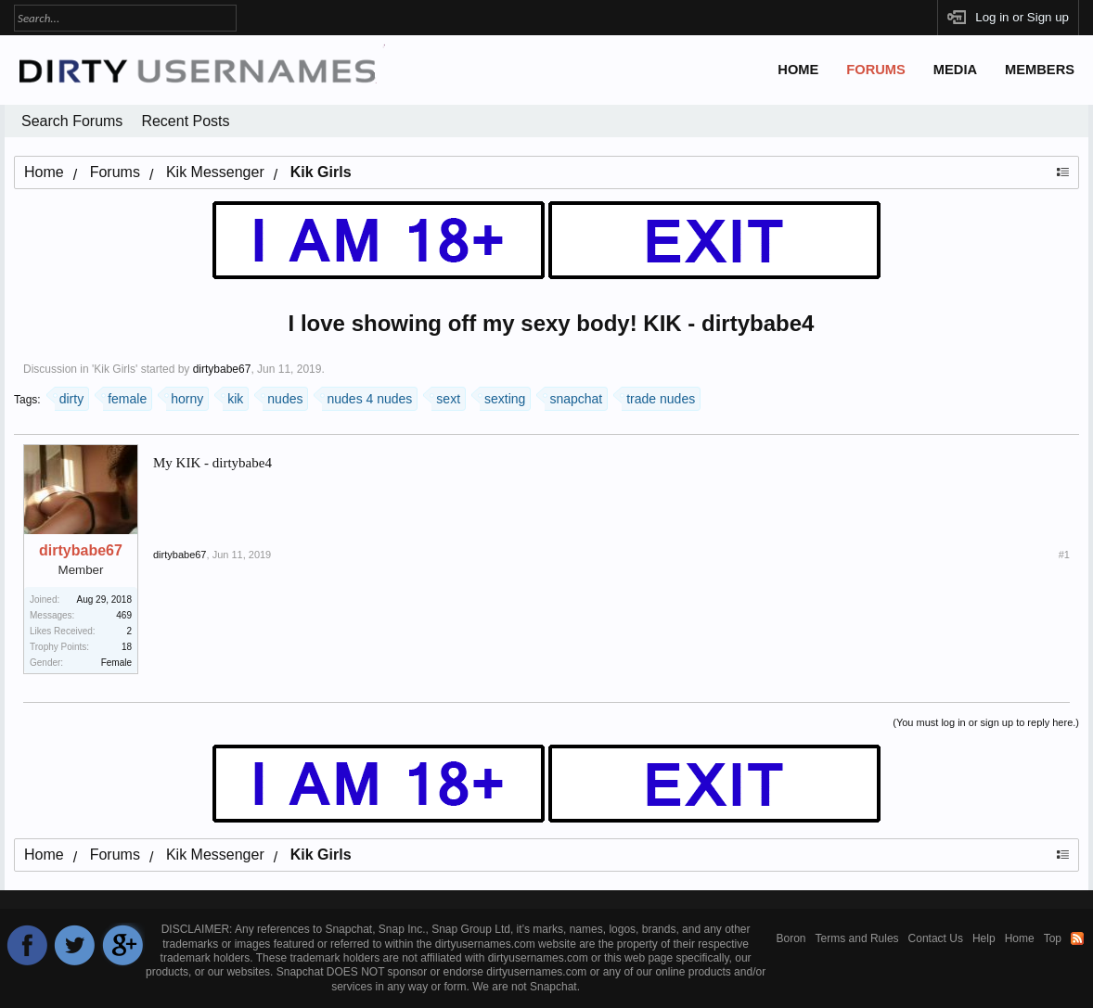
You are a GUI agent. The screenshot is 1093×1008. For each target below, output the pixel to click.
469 (124, 615)
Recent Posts (185, 121)
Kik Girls (114, 369)
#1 (1064, 554)
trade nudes (658, 396)
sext (445, 396)
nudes (282, 396)
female (125, 396)
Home (798, 69)
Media (955, 69)
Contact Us (935, 938)
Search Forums (71, 121)
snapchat (573, 396)
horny (184, 396)
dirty (69, 396)
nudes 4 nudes (367, 396)
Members (1039, 69)
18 (127, 647)
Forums (876, 69)
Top (1052, 938)
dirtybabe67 (222, 369)
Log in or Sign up (1022, 17)
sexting (502, 396)
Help (984, 938)
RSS (1077, 938)
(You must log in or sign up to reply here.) (986, 722)
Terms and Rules (857, 938)
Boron (791, 938)
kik (233, 396)
